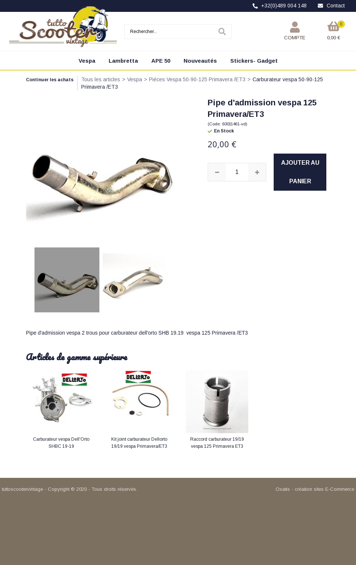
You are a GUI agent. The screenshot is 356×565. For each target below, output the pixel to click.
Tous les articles (100, 79)
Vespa (87, 61)
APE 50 (160, 61)
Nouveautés (200, 61)
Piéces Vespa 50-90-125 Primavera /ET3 (197, 79)
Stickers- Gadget (254, 61)
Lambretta (123, 61)
